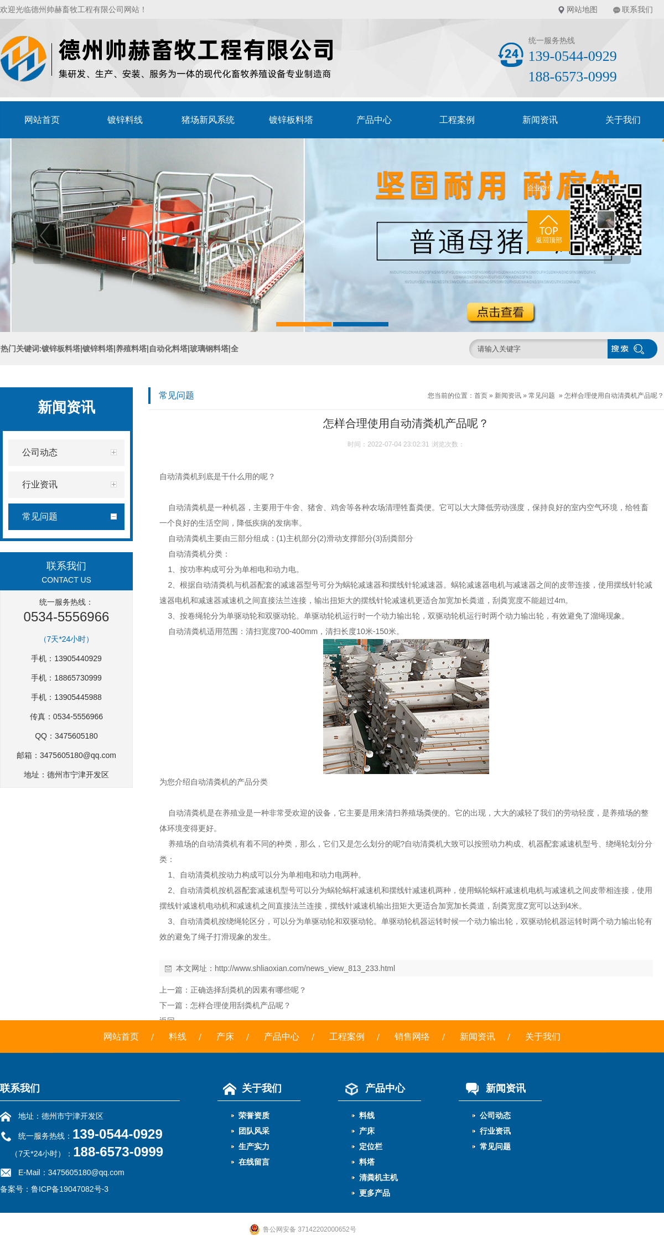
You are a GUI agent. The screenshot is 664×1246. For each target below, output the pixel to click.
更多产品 (374, 1192)
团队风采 (253, 1130)
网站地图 (582, 9)
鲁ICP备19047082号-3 (69, 1189)
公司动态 (495, 1115)
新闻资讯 (540, 119)
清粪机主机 (378, 1177)
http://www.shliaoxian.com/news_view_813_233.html (305, 968)
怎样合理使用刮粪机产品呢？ (240, 1005)
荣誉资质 (253, 1115)
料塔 (367, 1161)
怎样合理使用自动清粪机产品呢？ (614, 395)
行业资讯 (495, 1130)
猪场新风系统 (208, 119)
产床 (225, 1036)
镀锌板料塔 (291, 119)
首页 (480, 395)
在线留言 (253, 1161)
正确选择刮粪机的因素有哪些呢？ (248, 989)
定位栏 (370, 1146)
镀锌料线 (125, 119)
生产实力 (253, 1146)
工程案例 (457, 119)
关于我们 (543, 1036)
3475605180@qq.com (78, 755)
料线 (177, 1036)
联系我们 (637, 9)
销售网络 (412, 1036)
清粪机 (186, 476)
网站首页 (42, 119)
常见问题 (541, 395)
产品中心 (374, 119)
